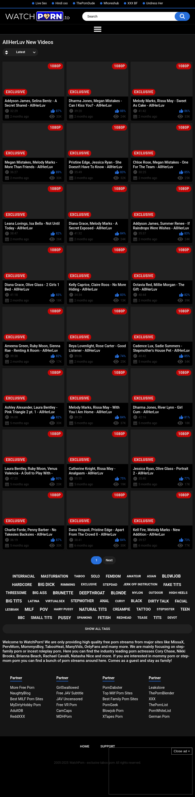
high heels (178, 593)
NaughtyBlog (20, 693)
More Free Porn (22, 688)
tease (142, 617)
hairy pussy (63, 609)
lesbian (12, 609)
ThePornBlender (161, 693)
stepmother (82, 601)
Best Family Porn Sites (120, 699)
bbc (21, 618)
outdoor (156, 593)
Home (84, 746)
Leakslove (157, 688)
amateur (134, 576)
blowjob (171, 576)
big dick (46, 584)
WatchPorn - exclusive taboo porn (92, 762)
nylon (137, 593)
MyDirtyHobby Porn (25, 705)
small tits (41, 617)
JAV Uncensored (69, 699)
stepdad (110, 584)
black (136, 601)
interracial (23, 576)
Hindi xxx (61, 3)
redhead (124, 617)
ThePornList (158, 705)
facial (181, 601)
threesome (16, 593)
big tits (14, 601)
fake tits (172, 584)
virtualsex (55, 601)
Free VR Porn (66, 705)
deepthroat (92, 593)
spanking (84, 617)
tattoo (143, 609)
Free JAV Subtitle (69, 693)
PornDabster (112, 688)
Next (109, 560)
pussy (64, 617)
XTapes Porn (113, 716)
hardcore (22, 584)
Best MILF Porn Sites (26, 699)
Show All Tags (97, 629)
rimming (68, 584)
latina (33, 601)
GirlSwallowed (67, 688)
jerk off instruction (140, 584)
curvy (120, 601)
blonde (118, 593)
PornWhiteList (160, 711)
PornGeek (110, 705)
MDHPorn (64, 716)
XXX (152, 699)
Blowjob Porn (113, 711)
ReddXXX (17, 716)
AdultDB (16, 711)
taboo (79, 576)
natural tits (93, 609)
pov (44, 609)
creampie (121, 609)
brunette (63, 593)
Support (107, 746)
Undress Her (154, 3)
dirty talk (158, 601)
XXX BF (132, 3)
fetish (104, 617)
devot (172, 617)
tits (157, 617)
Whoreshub (111, 3)
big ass (39, 593)
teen (185, 609)
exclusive (89, 584)
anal (104, 601)
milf (29, 609)
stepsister (165, 609)
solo (95, 576)
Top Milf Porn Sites (118, 693)
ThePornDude (85, 3)
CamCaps (64, 711)
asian (151, 576)
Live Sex (41, 3)
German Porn (159, 716)
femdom (113, 576)
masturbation (54, 576)
